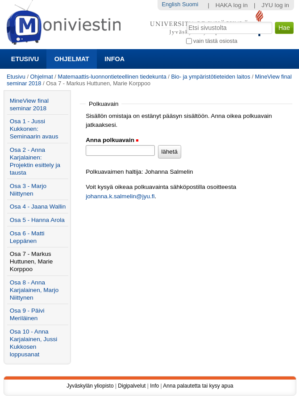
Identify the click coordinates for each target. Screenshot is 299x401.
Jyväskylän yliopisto (89, 386)
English (171, 4)
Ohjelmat (71, 59)
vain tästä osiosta (215, 41)
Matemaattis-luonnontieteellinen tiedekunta (112, 76)
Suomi (190, 4)
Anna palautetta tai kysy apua (198, 386)
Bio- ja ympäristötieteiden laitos (210, 76)
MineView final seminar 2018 (29, 104)
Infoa (114, 59)
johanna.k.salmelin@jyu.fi (120, 196)
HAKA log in (232, 5)
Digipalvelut (131, 386)
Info (154, 386)
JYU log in (275, 5)
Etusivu (25, 59)
